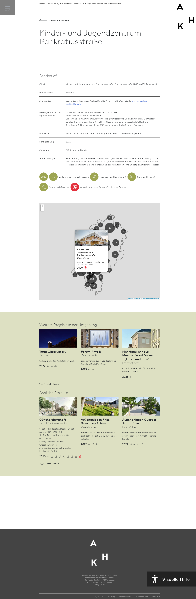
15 (115, 314)
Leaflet (130, 358)
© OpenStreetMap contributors (150, 358)
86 (109, 287)
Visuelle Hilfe (168, 579)
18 (93, 345)
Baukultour (66, 3)
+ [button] (42, 265)
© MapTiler (137, 358)
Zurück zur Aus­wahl (54, 20)
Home (42, 3)
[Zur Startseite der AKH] (100, 557)
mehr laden (49, 443)
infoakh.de (100, 591)
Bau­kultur (53, 3)
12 (116, 302)
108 (92, 338)
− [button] (42, 268)
